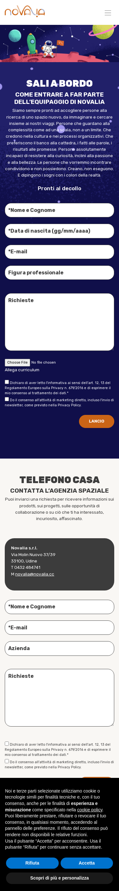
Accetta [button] (87, 863)
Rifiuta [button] (32, 863)
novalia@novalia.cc (34, 575)
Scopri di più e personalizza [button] (59, 877)
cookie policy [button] (89, 809)
